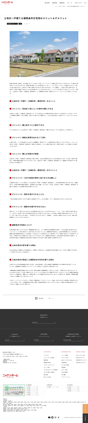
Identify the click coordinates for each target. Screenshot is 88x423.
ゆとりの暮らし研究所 (49, 372)
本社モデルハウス (80, 357)
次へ (51, 298)
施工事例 (47, 3)
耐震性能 (62, 3)
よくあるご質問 (65, 365)
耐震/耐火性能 (47, 362)
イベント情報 (64, 355)
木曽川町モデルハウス (81, 360)
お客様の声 (64, 362)
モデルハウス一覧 (80, 355)
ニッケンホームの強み (49, 357)
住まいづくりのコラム (66, 360)
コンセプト (46, 355)
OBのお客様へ (64, 372)
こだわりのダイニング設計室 (50, 369)
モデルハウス (78, 3)
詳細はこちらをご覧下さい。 (23, 284)
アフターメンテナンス (49, 365)
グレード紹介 (47, 367)
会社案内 (63, 367)
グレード (69, 3)
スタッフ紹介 (64, 369)
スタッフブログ (65, 357)
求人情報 (63, 374)
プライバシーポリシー (66, 377)
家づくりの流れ (47, 377)
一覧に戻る (39, 298)
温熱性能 (54, 3)
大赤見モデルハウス (81, 362)
